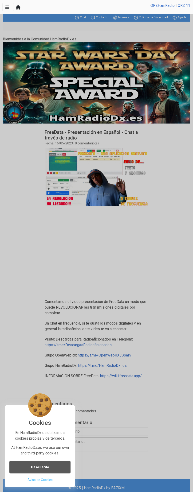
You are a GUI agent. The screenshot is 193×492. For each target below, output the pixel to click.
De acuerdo (40, 467)
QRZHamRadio (162, 5)
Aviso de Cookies (40, 480)
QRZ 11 (184, 5)
